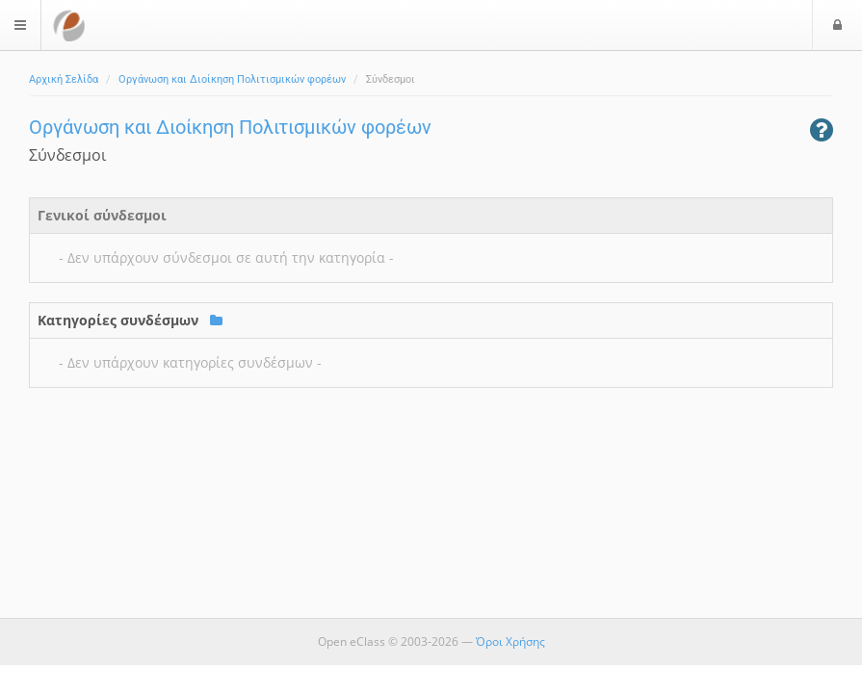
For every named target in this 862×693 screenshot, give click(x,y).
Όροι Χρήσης (510, 641)
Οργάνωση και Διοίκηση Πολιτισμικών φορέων (232, 79)
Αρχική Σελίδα (63, 79)
